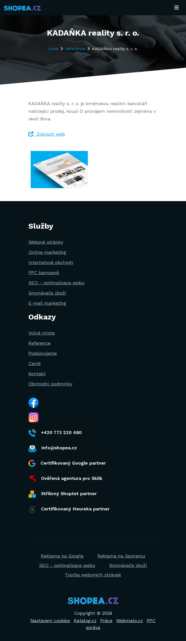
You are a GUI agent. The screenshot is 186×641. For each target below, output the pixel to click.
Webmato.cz (129, 620)
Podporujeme (42, 353)
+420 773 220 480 (55, 433)
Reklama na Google (62, 556)
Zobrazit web (46, 134)
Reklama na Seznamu (121, 556)
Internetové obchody (50, 262)
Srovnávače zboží (47, 293)
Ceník (34, 363)
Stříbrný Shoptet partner (62, 494)
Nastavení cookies (50, 620)
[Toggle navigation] (176, 7)
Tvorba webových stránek (93, 574)
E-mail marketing (47, 303)
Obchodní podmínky (50, 383)
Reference (75, 48)
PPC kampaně (43, 272)
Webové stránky (45, 242)
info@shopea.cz (52, 448)
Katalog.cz (85, 620)
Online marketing (47, 252)
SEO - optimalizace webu (56, 282)
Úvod (53, 48)
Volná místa (41, 333)
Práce (106, 620)
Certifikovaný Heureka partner (69, 509)
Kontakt (37, 373)
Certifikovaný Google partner (67, 463)
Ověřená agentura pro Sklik (65, 479)
